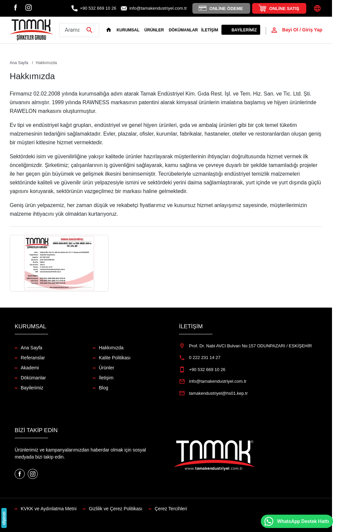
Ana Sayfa (31, 347)
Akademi (30, 367)
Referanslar (33, 357)
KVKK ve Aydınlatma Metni (48, 508)
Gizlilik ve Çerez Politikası (115, 508)
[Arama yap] (79, 30)
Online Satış (284, 8)
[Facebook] (15, 7)
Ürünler (106, 367)
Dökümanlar (183, 30)
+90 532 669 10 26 (98, 8)
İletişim (209, 30)
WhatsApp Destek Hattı (296, 521)
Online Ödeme (226, 8)
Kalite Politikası (115, 357)
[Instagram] (28, 7)
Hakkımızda (111, 347)
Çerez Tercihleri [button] (171, 508)
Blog (103, 387)
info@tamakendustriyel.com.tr (158, 8)
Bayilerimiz (244, 30)
